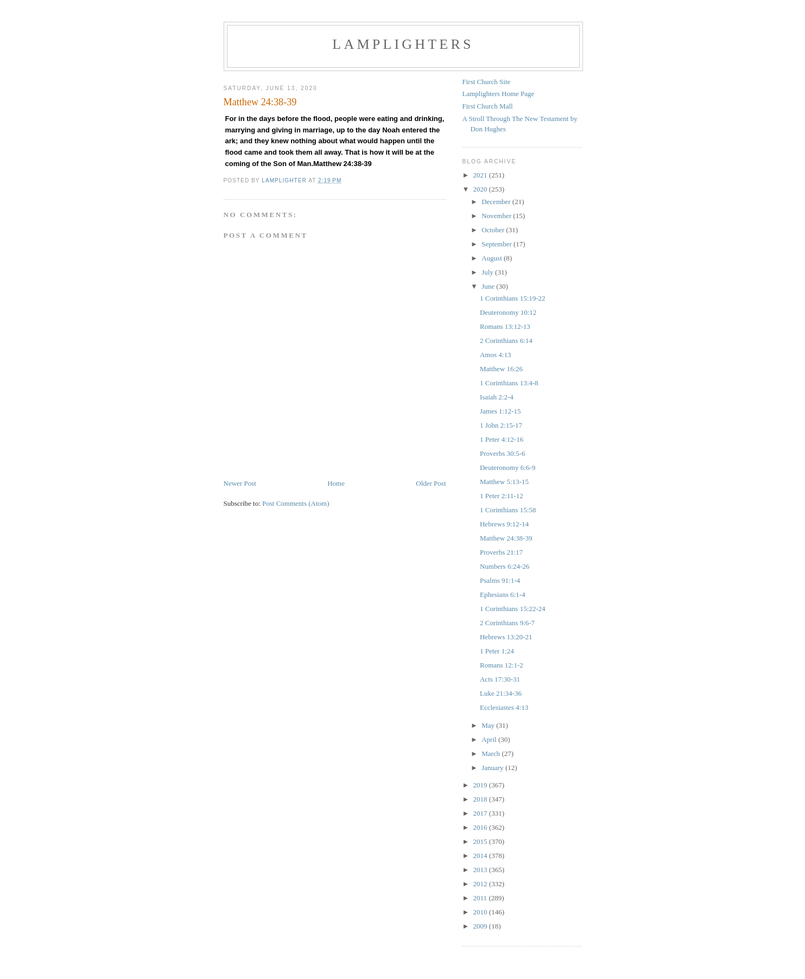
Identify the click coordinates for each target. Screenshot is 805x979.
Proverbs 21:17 (501, 552)
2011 (481, 898)
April (489, 739)
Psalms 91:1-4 (500, 580)
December (496, 202)
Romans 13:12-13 (505, 326)
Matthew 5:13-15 (504, 482)
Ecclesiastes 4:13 (504, 707)
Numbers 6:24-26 (504, 566)
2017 (481, 813)
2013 (481, 870)
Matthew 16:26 (501, 369)
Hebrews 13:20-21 (506, 637)
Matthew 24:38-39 (506, 538)
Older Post (431, 483)
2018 (481, 799)
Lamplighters (402, 44)
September (497, 244)
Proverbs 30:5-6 (502, 453)
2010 (481, 912)
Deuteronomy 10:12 (508, 312)
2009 (481, 926)
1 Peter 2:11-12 (501, 496)
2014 (481, 855)
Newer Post (240, 483)
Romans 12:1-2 (501, 665)
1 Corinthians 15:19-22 (513, 298)
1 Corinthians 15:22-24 (513, 609)
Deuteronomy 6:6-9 (507, 467)
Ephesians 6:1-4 (502, 594)
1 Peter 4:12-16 (501, 439)
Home (336, 483)
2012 (481, 884)
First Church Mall (487, 106)
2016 (481, 827)
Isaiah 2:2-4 (497, 397)
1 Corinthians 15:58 (508, 510)
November (497, 216)
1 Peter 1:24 (497, 651)
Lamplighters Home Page (498, 94)
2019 (481, 785)
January (493, 768)
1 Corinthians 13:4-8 (509, 383)
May (488, 725)
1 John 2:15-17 (501, 425)
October (493, 230)
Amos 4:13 (495, 355)
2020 (481, 189)
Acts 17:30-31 (500, 679)
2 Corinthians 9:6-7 (507, 623)
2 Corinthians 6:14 (506, 340)
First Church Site (486, 82)
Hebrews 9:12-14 (504, 524)
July (488, 272)
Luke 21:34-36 (501, 693)
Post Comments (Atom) (295, 503)
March (491, 753)
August (492, 258)
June (488, 286)
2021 (481, 175)
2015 (481, 841)
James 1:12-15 (500, 411)
